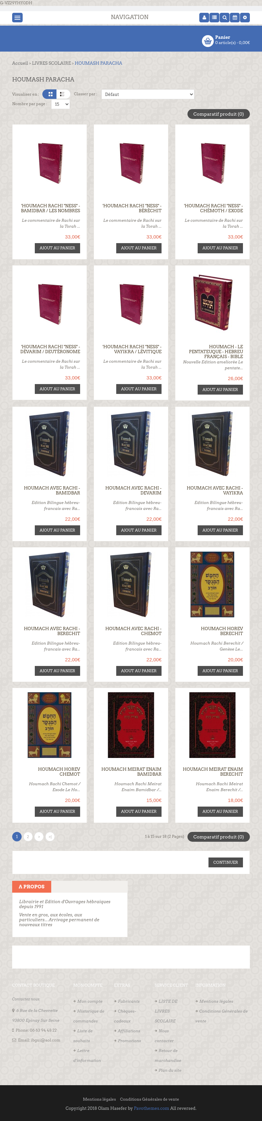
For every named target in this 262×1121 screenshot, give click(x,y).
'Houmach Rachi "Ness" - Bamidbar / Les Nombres (50, 208)
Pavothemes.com (151, 1107)
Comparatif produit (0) (218, 114)
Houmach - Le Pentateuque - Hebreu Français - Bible (216, 351)
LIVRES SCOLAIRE (51, 63)
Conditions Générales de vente (149, 1098)
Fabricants (129, 1000)
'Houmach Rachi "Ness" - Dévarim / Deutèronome (50, 349)
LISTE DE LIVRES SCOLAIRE (166, 1010)
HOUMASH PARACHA (98, 63)
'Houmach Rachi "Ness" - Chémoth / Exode (213, 208)
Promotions (129, 1040)
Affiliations (129, 1030)
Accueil (20, 63)
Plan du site (170, 1069)
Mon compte (89, 1000)
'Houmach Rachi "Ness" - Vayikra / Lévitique (132, 349)
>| (50, 836)
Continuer (225, 861)
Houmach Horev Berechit (222, 631)
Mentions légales (216, 1000)
